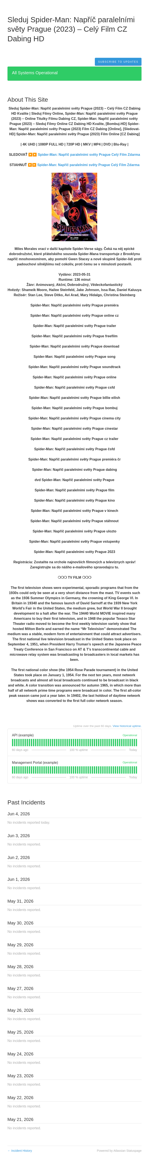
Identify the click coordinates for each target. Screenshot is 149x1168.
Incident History (19, 1150)
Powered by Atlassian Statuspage (119, 1150)
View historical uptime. (127, 726)
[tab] (12, 742)
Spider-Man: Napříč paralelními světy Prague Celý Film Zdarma (89, 154)
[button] (118, 62)
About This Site (27, 99)
